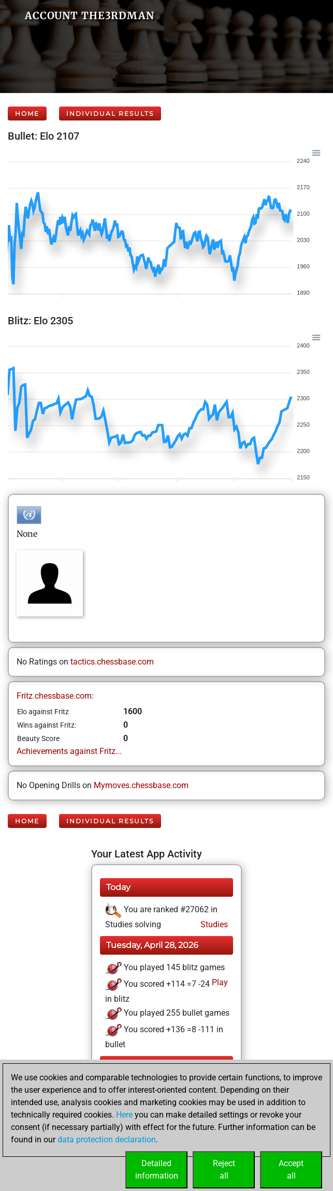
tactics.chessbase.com (112, 662)
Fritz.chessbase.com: (55, 696)
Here (124, 1115)
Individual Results (110, 113)
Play (219, 982)
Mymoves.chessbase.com (141, 785)
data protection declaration (106, 1139)
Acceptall (291, 1169)
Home (27, 113)
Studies (213, 924)
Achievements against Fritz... (69, 751)
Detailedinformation (156, 1169)
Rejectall (224, 1169)
